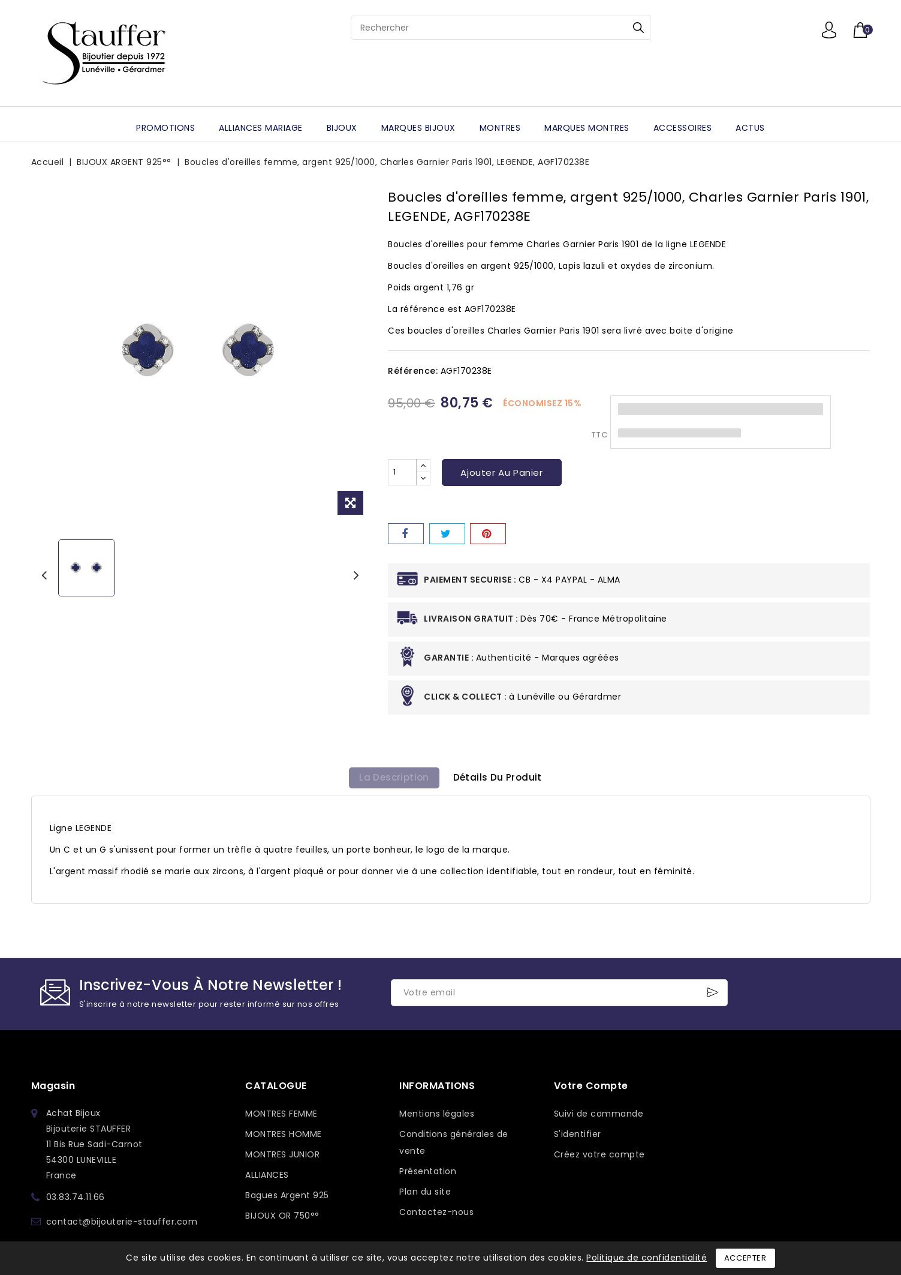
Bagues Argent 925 (287, 1199)
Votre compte (591, 1090)
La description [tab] (391, 779)
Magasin (53, 1090)
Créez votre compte (599, 1159)
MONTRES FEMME (281, 1118)
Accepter (745, 1258)
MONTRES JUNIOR (282, 1159)
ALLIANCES (267, 1179)
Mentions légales (436, 1118)
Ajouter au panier (501, 472)
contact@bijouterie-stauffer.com (122, 1226)
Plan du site (425, 1196)
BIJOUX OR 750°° (282, 1220)
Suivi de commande (599, 1118)
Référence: (413, 371)
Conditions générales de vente (453, 1146)
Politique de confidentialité (646, 1258)
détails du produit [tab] (500, 779)
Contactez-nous (436, 1216)
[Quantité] (402, 472)
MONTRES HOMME (283, 1138)
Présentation (427, 1175)
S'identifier (577, 1138)
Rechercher (638, 28)
